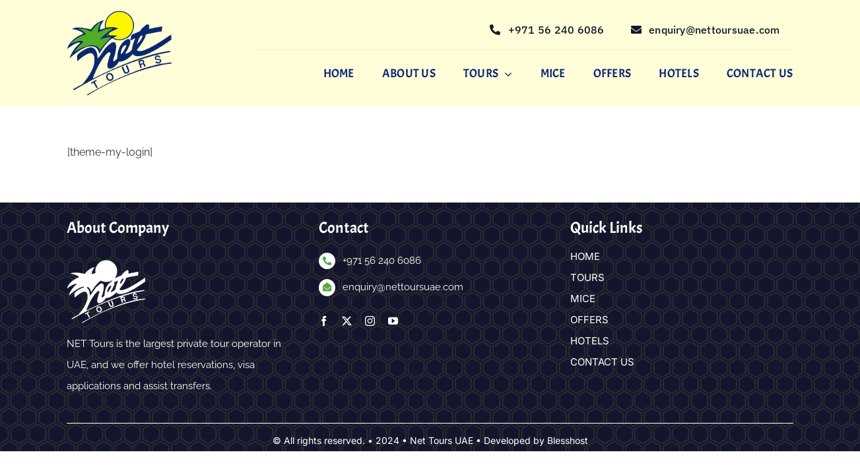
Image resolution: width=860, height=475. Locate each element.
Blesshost (567, 441)
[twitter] (347, 322)
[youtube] (393, 322)
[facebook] (324, 322)
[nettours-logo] (119, 15)
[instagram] (370, 322)
